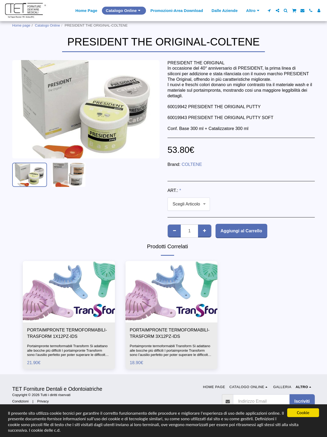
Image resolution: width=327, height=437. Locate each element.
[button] (269, 10)
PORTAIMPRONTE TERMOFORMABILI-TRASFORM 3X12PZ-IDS (170, 333)
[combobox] (188, 204)
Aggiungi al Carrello (241, 230)
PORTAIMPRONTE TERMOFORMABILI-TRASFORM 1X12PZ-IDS (67, 333)
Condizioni (20, 401)
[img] (69, 291)
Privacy (43, 401)
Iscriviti (302, 401)
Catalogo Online (47, 25)
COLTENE (192, 164)
